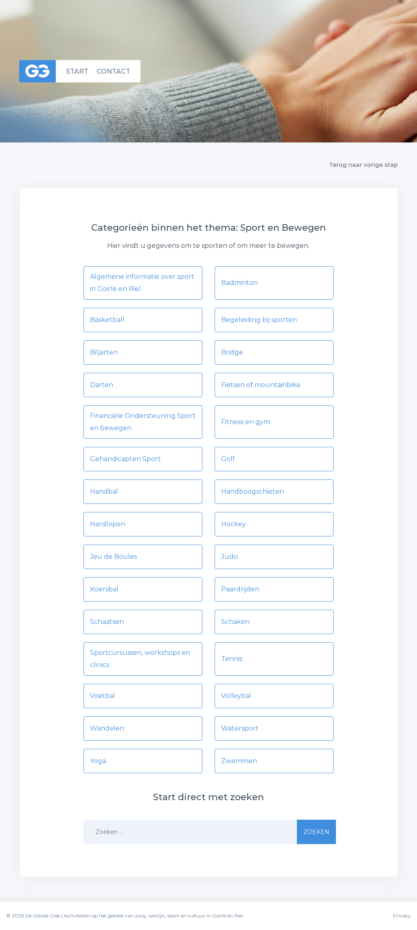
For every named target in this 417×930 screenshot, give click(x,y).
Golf (228, 459)
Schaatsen (107, 622)
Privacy (402, 915)
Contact (113, 71)
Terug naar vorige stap (363, 164)
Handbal (104, 491)
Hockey (233, 524)
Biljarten (104, 352)
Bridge (232, 352)
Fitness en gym (245, 422)
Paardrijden (240, 589)
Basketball (107, 320)
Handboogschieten (252, 491)
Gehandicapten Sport (125, 459)
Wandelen (107, 728)
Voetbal (102, 696)
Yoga (98, 761)
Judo (229, 556)
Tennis (231, 659)
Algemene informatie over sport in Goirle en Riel (142, 283)
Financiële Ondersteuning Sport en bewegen (142, 422)
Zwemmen (239, 761)
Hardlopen (107, 524)
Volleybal (236, 696)
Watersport (240, 728)
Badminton (239, 283)
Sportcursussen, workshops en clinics (140, 659)
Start (77, 71)
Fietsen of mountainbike (261, 385)
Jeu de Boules (113, 556)
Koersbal (104, 589)
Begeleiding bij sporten (259, 320)
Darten (101, 385)
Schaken (235, 622)
